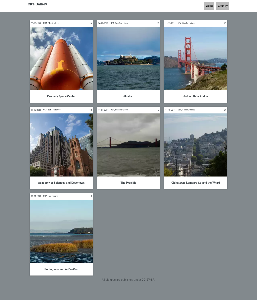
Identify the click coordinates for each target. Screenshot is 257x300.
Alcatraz (128, 96)
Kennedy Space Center (61, 96)
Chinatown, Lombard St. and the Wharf (195, 182)
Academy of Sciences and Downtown (61, 182)
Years (209, 5)
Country (223, 5)
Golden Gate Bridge (196, 96)
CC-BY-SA (148, 279)
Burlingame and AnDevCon (61, 269)
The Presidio (128, 182)
